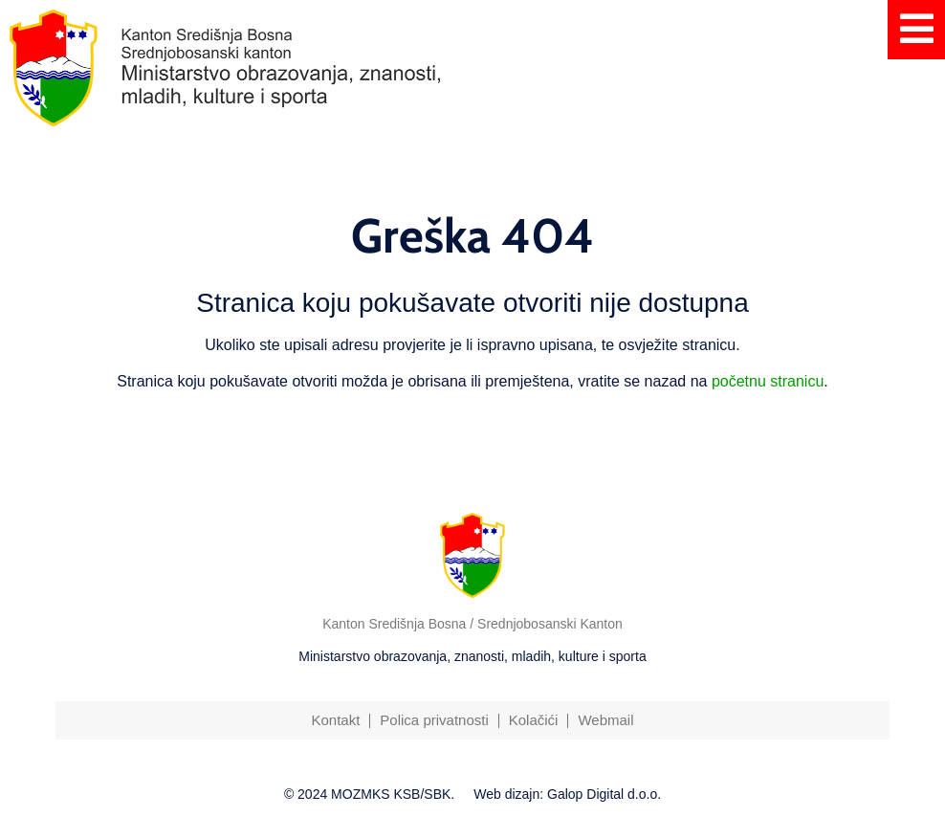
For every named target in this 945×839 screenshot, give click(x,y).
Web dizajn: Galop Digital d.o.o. (567, 794)
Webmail (605, 720)
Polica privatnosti (434, 720)
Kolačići (534, 720)
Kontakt (335, 720)
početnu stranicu (768, 381)
